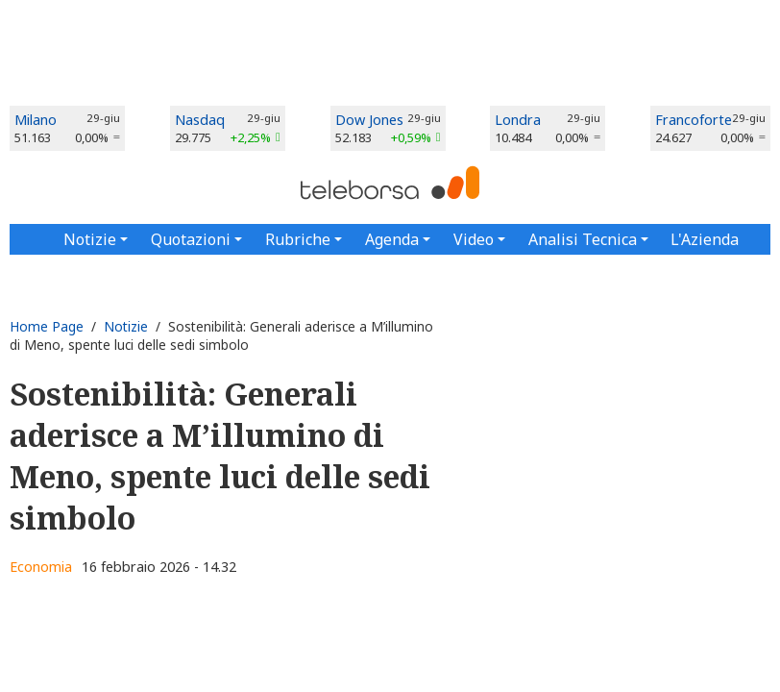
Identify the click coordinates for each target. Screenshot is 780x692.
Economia (41, 566)
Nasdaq (200, 120)
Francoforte (693, 120)
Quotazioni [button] (191, 239)
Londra (518, 120)
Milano (35, 120)
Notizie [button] (89, 239)
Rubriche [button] (297, 239)
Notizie (126, 326)
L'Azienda (704, 239)
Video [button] (473, 239)
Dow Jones (369, 120)
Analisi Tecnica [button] (582, 239)
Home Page (47, 326)
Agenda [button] (392, 239)
